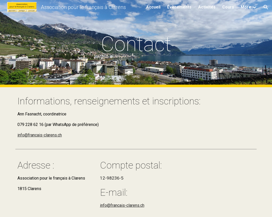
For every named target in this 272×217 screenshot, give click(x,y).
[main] (136, 43)
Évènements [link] (179, 7)
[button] (266, 7)
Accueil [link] (153, 7)
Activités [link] (207, 7)
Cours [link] (228, 7)
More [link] (246, 7)
